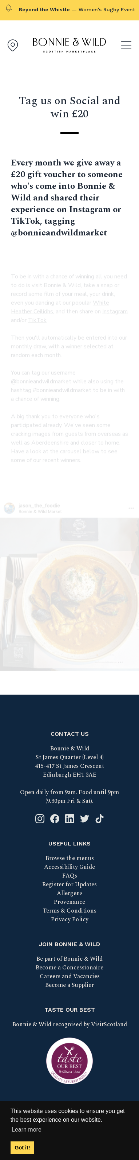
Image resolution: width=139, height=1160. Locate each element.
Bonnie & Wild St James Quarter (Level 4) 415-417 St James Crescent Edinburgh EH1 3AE (69, 761)
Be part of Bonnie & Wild (69, 958)
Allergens (70, 893)
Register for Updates (69, 884)
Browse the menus (69, 858)
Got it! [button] (22, 1148)
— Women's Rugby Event (77, 9)
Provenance (69, 902)
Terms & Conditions (69, 910)
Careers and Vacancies (70, 976)
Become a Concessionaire (69, 967)
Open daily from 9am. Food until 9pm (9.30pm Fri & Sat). (69, 796)
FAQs (69, 875)
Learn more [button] (26, 1129)
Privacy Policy (69, 919)
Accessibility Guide (69, 867)
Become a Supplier (69, 985)
